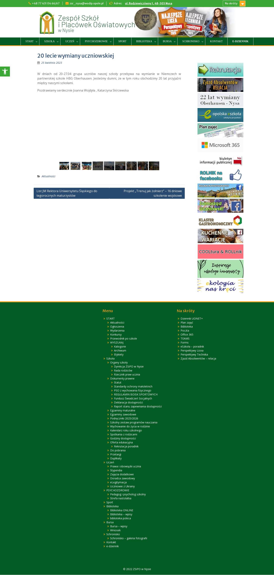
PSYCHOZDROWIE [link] (96, 41)
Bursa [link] (167, 41)
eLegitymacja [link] (118, 482)
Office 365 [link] (187, 334)
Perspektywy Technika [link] (194, 354)
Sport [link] (122, 41)
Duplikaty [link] (116, 458)
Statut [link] (117, 382)
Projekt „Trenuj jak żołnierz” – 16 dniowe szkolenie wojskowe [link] (153, 193)
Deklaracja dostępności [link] (128, 402)
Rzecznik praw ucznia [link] (127, 374)
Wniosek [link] (115, 530)
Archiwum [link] (120, 350)
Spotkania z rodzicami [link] (123, 434)
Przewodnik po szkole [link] (123, 338)
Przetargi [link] (115, 454)
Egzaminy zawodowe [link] (123, 414)
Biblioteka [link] (144, 41)
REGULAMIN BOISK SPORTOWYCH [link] (136, 394)
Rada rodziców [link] (123, 370)
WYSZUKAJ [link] (116, 342)
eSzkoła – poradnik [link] (192, 346)
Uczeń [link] (69, 41)
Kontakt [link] (216, 41)
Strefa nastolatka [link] (120, 498)
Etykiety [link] (118, 354)
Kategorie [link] (120, 346)
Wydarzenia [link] (117, 330)
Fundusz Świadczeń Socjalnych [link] (133, 398)
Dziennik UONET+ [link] (192, 319)
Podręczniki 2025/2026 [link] (124, 418)
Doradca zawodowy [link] (122, 478)
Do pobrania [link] (118, 450)
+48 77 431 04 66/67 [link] (46, 3)
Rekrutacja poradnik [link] (126, 446)
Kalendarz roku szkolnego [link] (126, 430)
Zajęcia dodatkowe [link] (122, 474)
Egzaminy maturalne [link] (122, 410)
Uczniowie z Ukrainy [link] (122, 486)
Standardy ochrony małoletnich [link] (133, 386)
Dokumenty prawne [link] (122, 378)
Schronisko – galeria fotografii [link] (128, 538)
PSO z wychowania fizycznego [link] (132, 390)
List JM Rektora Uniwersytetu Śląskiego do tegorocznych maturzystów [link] (67, 193)
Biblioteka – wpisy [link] (121, 514)
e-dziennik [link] (240, 41)
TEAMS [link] (185, 338)
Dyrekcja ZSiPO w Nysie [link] (129, 366)
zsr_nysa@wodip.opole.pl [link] (87, 3)
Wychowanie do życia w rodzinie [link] (130, 426)
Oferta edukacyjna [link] (121, 442)
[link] (5, 71)
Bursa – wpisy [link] (118, 526)
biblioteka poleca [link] (120, 518)
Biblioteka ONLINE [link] (121, 510)
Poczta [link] (185, 330)
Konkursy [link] (116, 334)
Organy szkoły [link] (119, 362)
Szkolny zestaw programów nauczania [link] (133, 422)
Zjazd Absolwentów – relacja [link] (198, 358)
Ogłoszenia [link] (117, 326)
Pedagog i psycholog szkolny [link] (128, 494)
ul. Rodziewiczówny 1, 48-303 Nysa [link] (148, 3)
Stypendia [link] (116, 470)
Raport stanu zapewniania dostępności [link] (138, 406)
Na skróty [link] (231, 3)
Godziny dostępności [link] (123, 438)
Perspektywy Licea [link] (192, 350)
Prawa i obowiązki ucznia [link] (125, 466)
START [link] (29, 41)
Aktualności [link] (48, 176)
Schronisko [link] (190, 41)
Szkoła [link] (49, 41)
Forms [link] (185, 342)
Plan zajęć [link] (187, 322)
